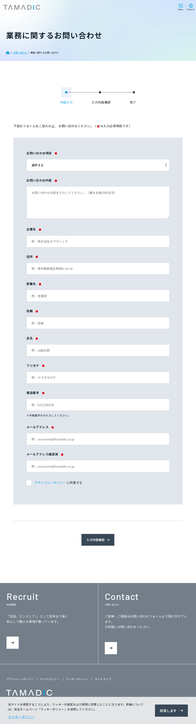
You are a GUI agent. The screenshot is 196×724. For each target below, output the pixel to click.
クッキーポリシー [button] (21, 716)
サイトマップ (103, 679)
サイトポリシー (50, 679)
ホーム (7, 52)
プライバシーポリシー (50, 482)
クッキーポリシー (77, 679)
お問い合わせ (20, 52)
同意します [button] (168, 710)
